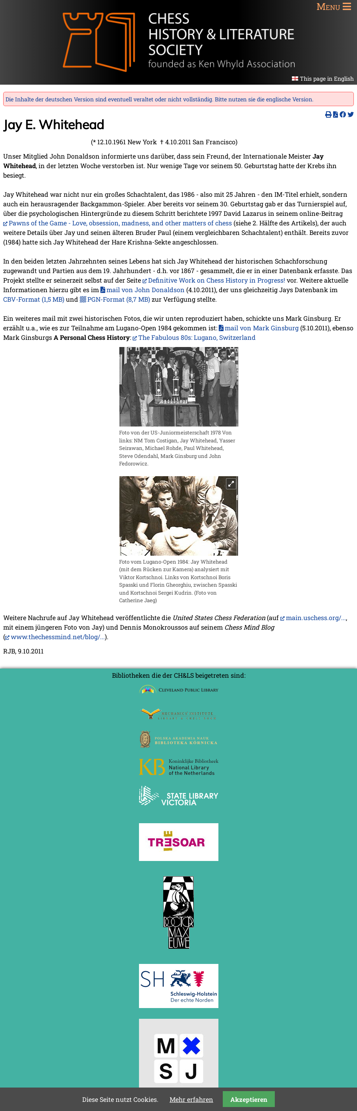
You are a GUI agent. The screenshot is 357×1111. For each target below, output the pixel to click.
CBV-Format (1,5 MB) (33, 299)
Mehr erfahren (191, 1099)
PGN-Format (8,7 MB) (118, 299)
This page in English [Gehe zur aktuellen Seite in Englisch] (327, 78)
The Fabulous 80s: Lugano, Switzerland (197, 337)
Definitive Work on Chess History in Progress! (216, 280)
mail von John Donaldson (145, 289)
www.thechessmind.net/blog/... (58, 636)
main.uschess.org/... (316, 617)
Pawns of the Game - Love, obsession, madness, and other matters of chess (120, 223)
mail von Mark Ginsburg (262, 328)
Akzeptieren (248, 1099)
